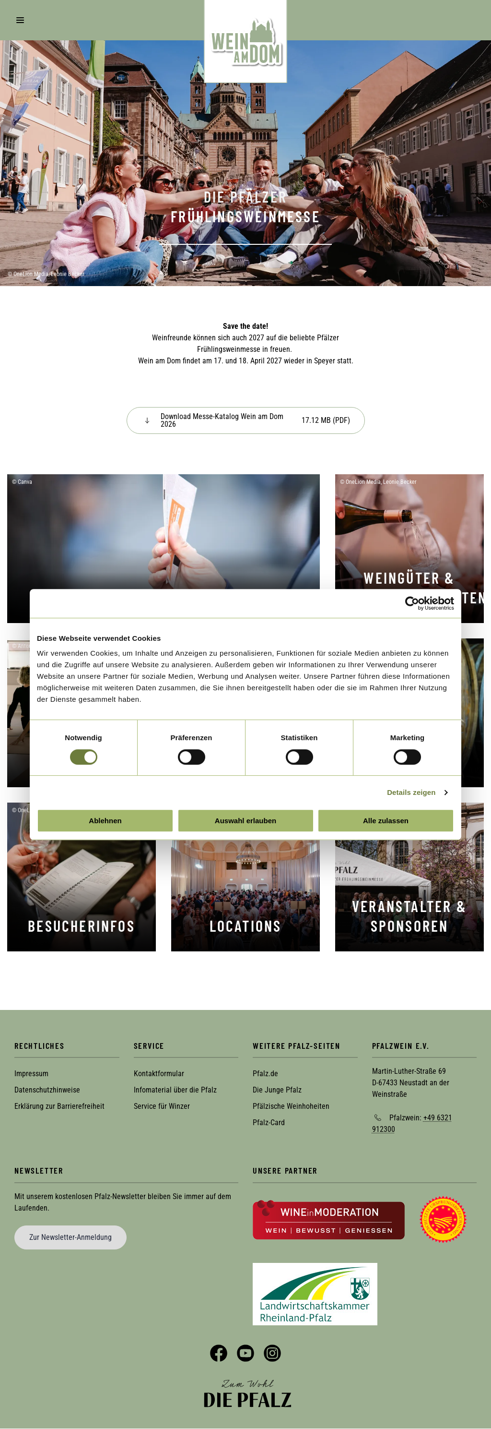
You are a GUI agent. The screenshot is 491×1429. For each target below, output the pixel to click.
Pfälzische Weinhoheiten (291, 1106)
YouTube (245, 1353)
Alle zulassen (386, 821)
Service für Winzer (162, 1106)
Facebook (218, 1353)
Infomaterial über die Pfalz (175, 1089)
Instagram (272, 1353)
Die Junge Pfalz (277, 1089)
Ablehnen (105, 821)
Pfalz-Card (269, 1122)
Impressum (31, 1073)
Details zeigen (411, 792)
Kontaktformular (159, 1073)
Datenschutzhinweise (47, 1089)
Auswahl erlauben (245, 821)
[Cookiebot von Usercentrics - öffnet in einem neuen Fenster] (412, 603)
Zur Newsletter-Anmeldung (70, 1237)
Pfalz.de (265, 1073)
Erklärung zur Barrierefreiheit (59, 1106)
